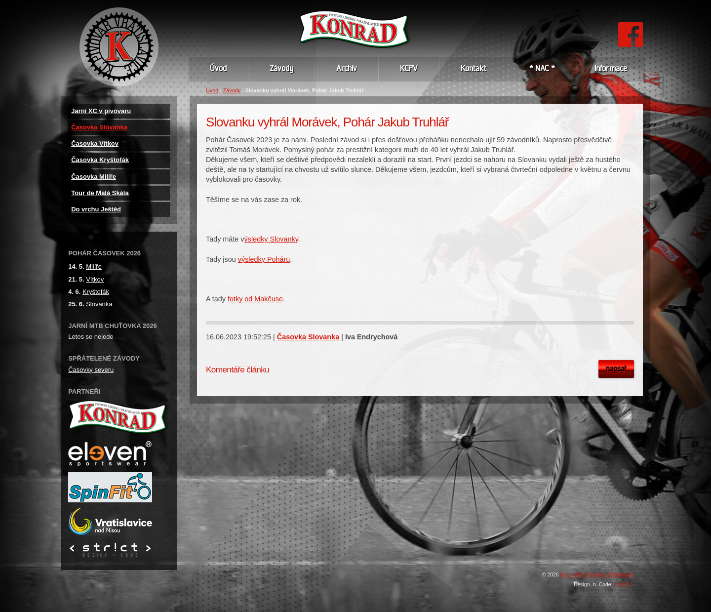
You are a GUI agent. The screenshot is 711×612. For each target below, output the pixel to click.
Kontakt (473, 69)
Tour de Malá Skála (99, 193)
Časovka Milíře (93, 176)
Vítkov (95, 279)
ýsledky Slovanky (271, 239)
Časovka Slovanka (308, 337)
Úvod (212, 90)
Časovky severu (91, 369)
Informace (610, 69)
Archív (346, 69)
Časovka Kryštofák (100, 159)
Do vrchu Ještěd (96, 209)
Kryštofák (95, 291)
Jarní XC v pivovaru (101, 111)
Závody (231, 90)
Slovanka (99, 304)
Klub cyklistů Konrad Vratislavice (596, 574)
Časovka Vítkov (94, 143)
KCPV (409, 69)
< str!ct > (623, 584)
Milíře (94, 266)
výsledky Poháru (264, 259)
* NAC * (542, 69)
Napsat (616, 369)
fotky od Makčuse (255, 299)
